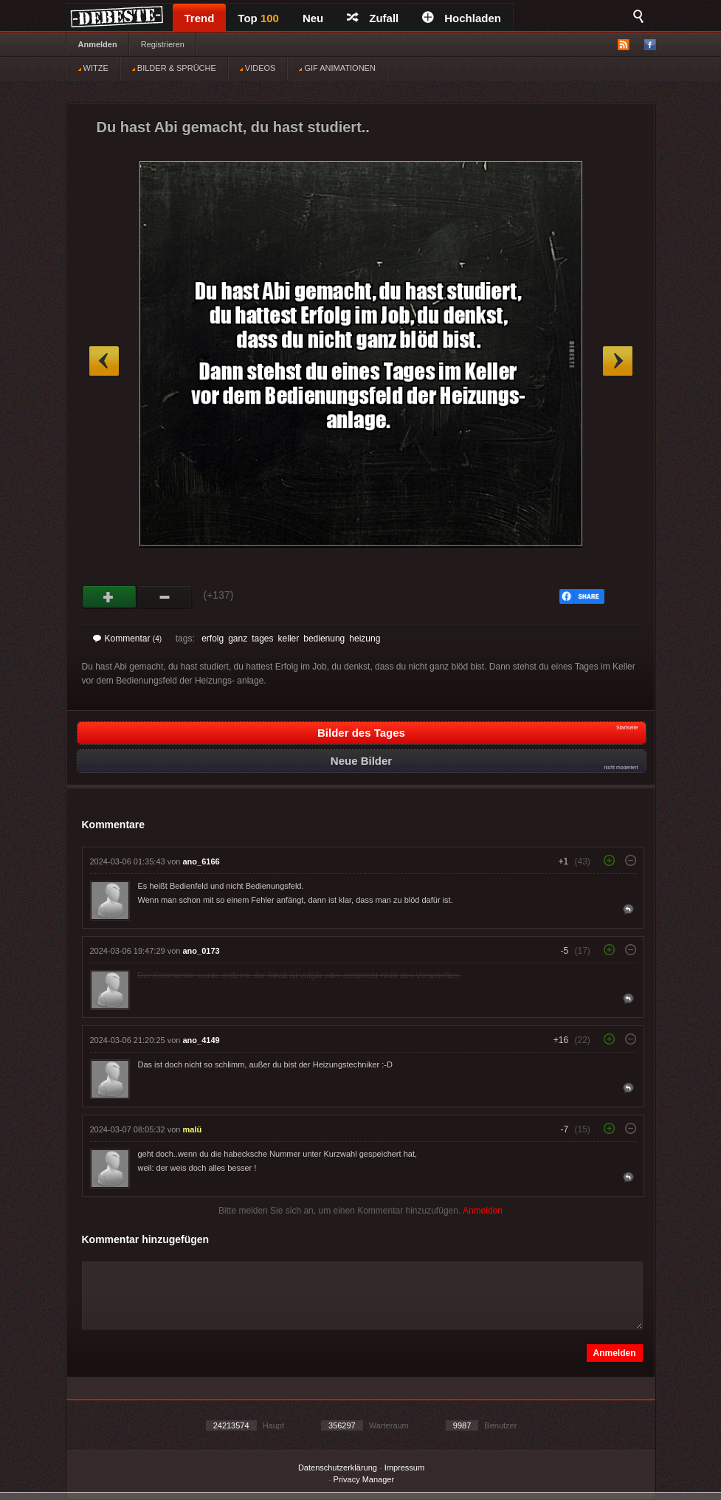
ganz (237, 638)
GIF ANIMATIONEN (337, 67)
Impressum (404, 1467)
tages (262, 638)
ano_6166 (201, 861)
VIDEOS (258, 67)
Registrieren (162, 44)
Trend (199, 18)
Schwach (165, 597)
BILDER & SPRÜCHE (174, 67)
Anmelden (97, 44)
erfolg (212, 638)
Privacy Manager (364, 1479)
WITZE (93, 67)
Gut (109, 597)
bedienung (324, 638)
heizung (364, 638)
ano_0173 (201, 950)
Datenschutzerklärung (337, 1467)
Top (258, 18)
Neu (313, 18)
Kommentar (127, 638)
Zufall (373, 18)
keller (289, 638)
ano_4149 (201, 1040)
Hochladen (461, 18)
